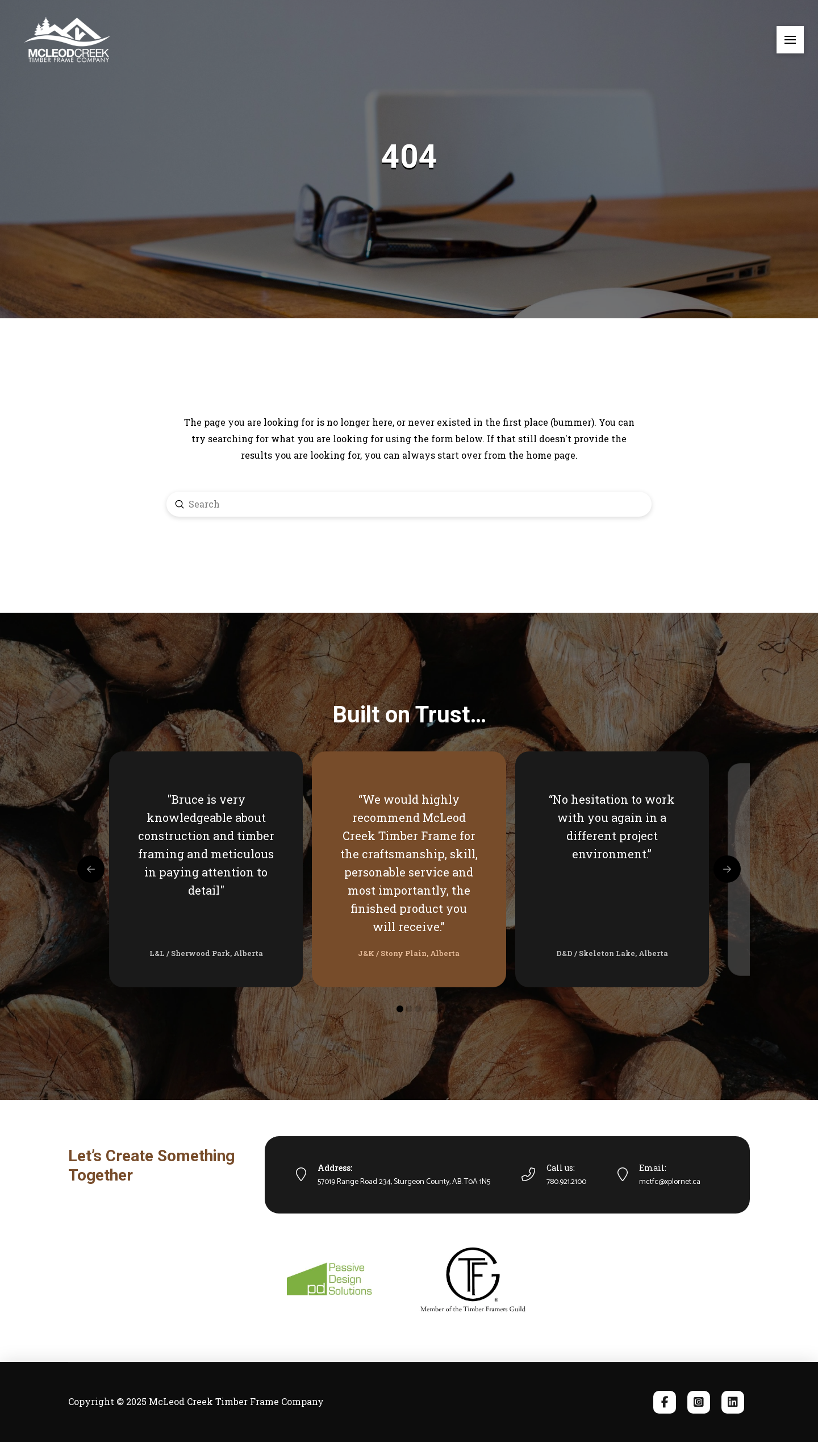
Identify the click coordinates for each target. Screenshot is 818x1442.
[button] (790, 39)
